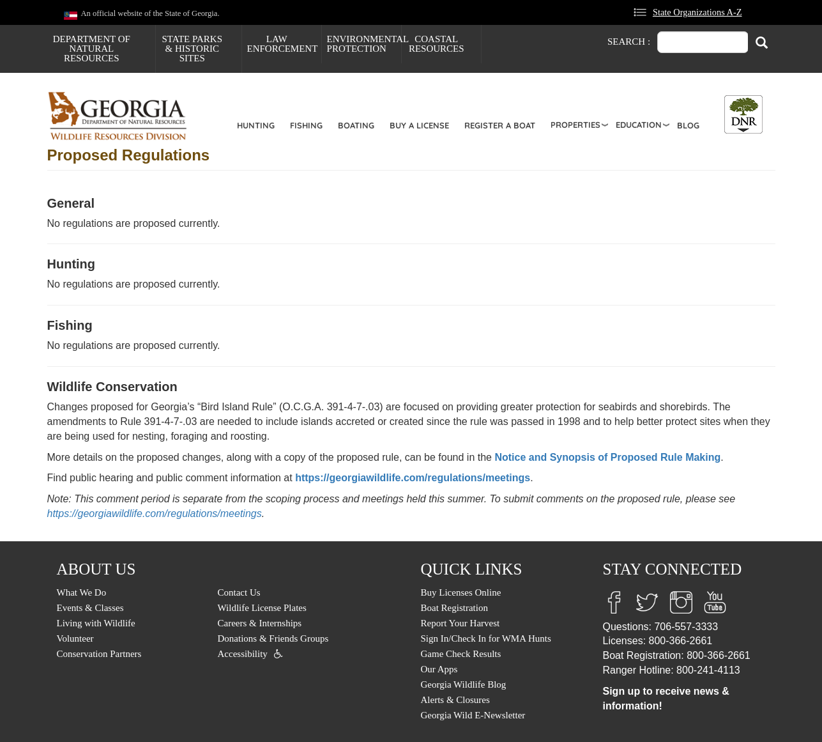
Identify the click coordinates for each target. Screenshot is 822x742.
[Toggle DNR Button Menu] (743, 114)
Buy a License (419, 125)
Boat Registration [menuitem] (454, 608)
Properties (575, 125)
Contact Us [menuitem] (239, 592)
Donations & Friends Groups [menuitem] (273, 638)
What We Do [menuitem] (82, 592)
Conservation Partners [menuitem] (99, 654)
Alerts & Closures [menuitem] (455, 700)
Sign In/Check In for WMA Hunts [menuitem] (486, 638)
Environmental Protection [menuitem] (364, 44)
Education (639, 125)
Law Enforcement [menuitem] (282, 44)
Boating (356, 125)
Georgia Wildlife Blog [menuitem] (463, 684)
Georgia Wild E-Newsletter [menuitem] (473, 715)
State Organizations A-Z (697, 12)
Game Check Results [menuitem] (461, 654)
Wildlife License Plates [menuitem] (262, 608)
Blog (688, 125)
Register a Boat (499, 125)
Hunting (256, 125)
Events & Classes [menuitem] (90, 608)
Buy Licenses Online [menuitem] (461, 592)
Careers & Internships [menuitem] (260, 623)
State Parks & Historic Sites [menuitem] (192, 48)
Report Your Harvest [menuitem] (460, 623)
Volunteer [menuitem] (75, 638)
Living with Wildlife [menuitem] (96, 623)
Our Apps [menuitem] (439, 669)
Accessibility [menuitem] (243, 654)
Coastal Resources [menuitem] (436, 44)
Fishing (306, 125)
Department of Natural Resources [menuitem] (91, 48)
